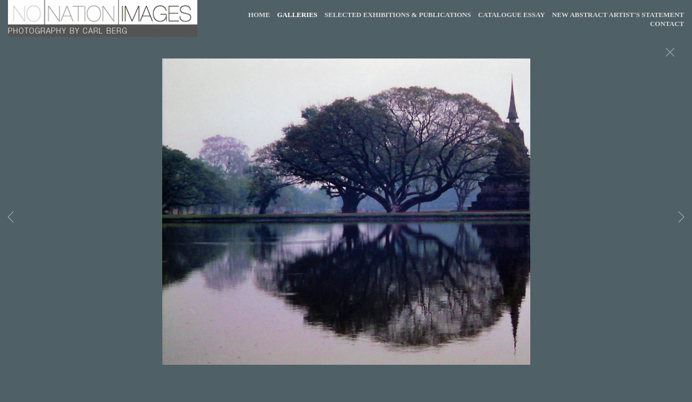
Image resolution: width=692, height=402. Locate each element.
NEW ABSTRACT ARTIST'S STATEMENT (618, 15)
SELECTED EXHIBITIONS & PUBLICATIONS (397, 15)
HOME (259, 15)
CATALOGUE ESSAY (511, 15)
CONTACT (667, 24)
